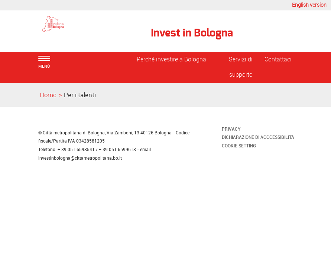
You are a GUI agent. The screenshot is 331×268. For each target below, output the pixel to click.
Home (48, 94)
